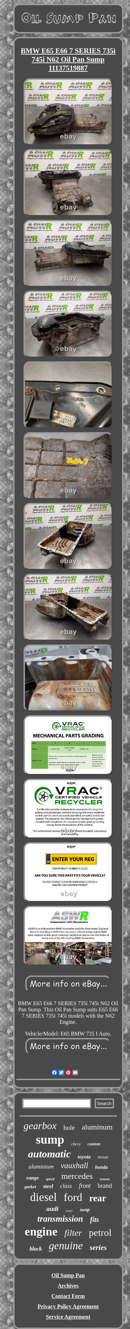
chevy (75, 1144)
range (32, 1178)
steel (48, 1186)
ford (73, 1197)
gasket (30, 1186)
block (35, 1249)
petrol (100, 1232)
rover (69, 1211)
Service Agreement (68, 1317)
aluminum (97, 1127)
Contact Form (68, 1296)
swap (85, 1209)
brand (105, 1185)
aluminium (41, 1166)
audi (52, 1208)
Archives (68, 1286)
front (84, 1185)
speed (50, 1179)
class (66, 1186)
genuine (66, 1246)
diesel (43, 1197)
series (98, 1247)
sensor (105, 1179)
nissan (103, 1157)
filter (73, 1233)
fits (94, 1219)
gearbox (40, 1125)
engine (41, 1231)
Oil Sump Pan (68, 1275)
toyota (84, 1157)
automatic (49, 1154)
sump (50, 1139)
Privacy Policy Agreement (68, 1306)
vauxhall (74, 1165)
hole (69, 1127)
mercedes (77, 1176)
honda (101, 1167)
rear (97, 1198)
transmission (60, 1218)
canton (94, 1143)
